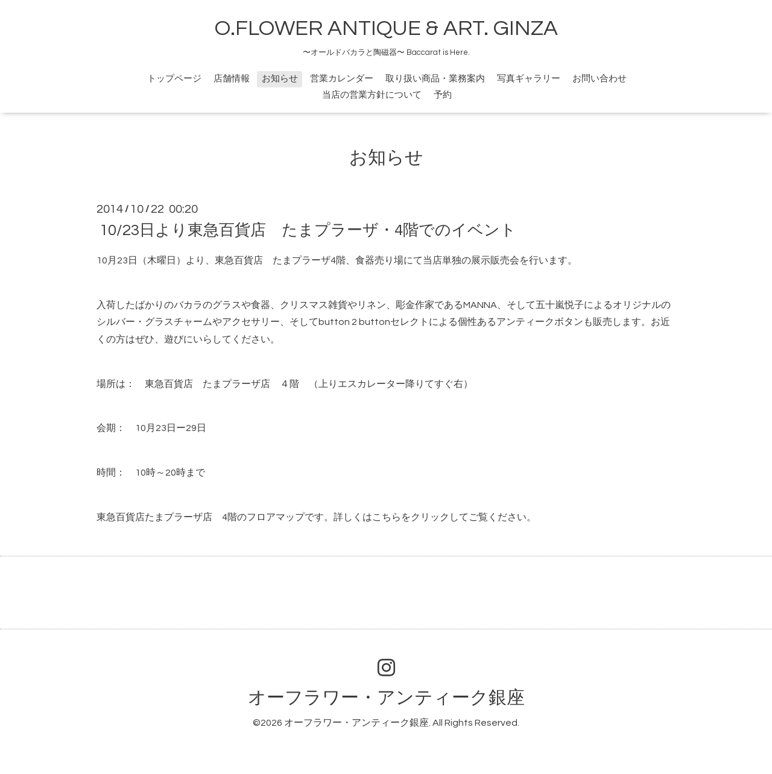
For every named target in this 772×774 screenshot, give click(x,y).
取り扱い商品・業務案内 (435, 78)
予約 (443, 94)
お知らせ (280, 78)
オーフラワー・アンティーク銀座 (386, 697)
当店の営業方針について (372, 94)
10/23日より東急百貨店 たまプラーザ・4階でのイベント (308, 230)
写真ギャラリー (528, 78)
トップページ (174, 78)
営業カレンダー (341, 78)
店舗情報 (232, 78)
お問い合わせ (599, 78)
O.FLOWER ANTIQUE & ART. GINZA (386, 28)
